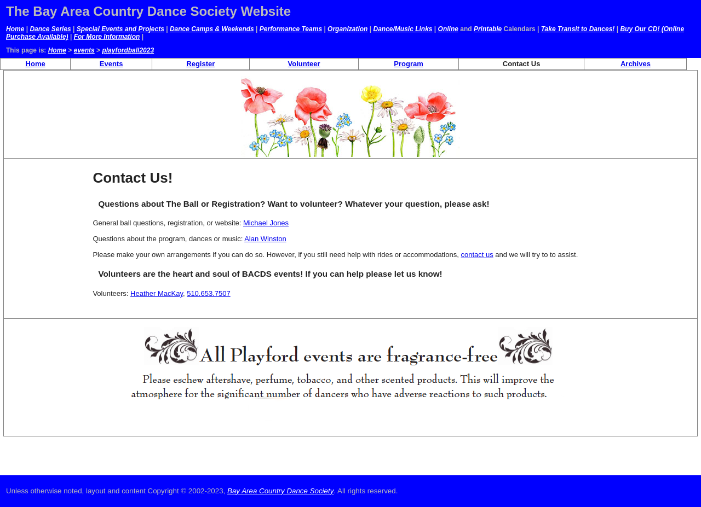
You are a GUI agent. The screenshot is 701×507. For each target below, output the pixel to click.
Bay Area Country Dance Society (280, 491)
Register (200, 64)
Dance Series (50, 29)
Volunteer (304, 64)
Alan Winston (265, 239)
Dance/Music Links (402, 29)
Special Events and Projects (120, 29)
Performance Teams (291, 29)
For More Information (107, 36)
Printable (488, 29)
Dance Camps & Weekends (212, 29)
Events (111, 64)
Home (15, 29)
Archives (635, 64)
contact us (477, 254)
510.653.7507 (209, 293)
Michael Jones (266, 223)
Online (448, 29)
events (84, 50)
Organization (347, 29)
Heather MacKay (156, 293)
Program (408, 64)
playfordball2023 (128, 50)
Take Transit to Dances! (578, 29)
